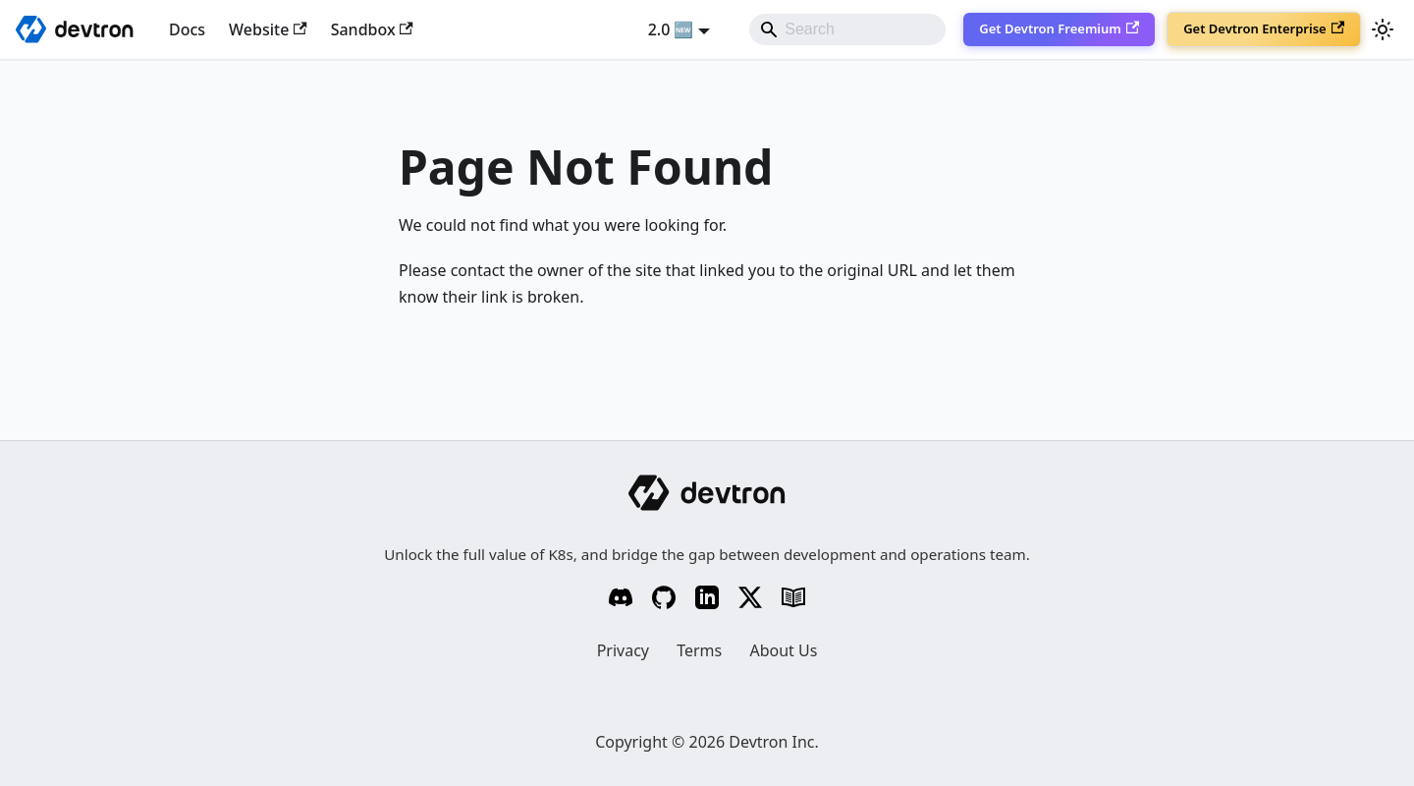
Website (268, 29)
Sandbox (372, 29)
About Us (783, 650)
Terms (699, 650)
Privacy (623, 650)
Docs (187, 29)
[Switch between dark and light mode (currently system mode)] (1382, 29)
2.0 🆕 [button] (671, 29)
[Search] (847, 29)
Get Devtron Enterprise (1263, 28)
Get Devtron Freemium (1059, 28)
